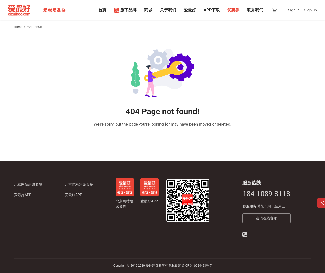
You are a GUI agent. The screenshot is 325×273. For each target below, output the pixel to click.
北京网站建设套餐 (28, 184)
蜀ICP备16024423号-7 (197, 265)
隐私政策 (175, 265)
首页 (102, 10)
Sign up (310, 10)
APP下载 (212, 10)
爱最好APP (22, 195)
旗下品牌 (125, 10)
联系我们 (255, 10)
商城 (148, 10)
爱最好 (190, 10)
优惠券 (233, 10)
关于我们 (168, 10)
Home (18, 27)
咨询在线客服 (266, 218)
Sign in (293, 10)
